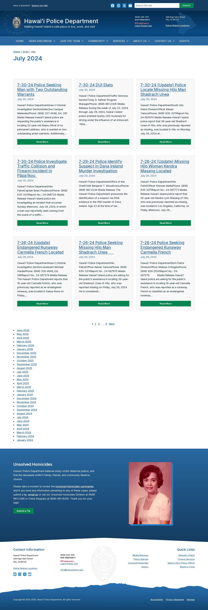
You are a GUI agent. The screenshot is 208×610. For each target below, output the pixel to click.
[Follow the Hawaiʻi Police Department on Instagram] (118, 5)
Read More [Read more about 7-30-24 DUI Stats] (104, 141)
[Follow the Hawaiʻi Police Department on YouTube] (130, 5)
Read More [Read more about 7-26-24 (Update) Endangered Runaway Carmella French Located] (42, 303)
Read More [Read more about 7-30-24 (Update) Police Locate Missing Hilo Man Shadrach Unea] (166, 141)
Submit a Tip (23, 511)
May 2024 (23, 424)
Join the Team (72, 41)
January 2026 (25, 349)
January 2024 (25, 440)
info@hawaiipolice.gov (71, 570)
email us (33, 494)
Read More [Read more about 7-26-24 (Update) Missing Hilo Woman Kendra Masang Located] (166, 223)
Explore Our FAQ (39, 5)
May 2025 (23, 379)
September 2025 (27, 364)
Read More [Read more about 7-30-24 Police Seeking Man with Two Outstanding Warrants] (42, 141)
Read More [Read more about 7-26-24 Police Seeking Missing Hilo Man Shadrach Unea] (104, 303)
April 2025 (23, 383)
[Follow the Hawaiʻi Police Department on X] (124, 5)
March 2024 (24, 432)
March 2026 (24, 341)
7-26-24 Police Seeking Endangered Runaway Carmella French (162, 247)
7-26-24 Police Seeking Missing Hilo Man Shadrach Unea (101, 247)
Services (121, 41)
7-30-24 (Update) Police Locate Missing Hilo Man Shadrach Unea (163, 90)
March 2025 (24, 387)
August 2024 (24, 413)
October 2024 (25, 406)
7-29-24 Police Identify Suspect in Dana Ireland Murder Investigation (101, 166)
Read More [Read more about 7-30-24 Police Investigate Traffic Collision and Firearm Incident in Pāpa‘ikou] (42, 223)
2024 (26, 51)
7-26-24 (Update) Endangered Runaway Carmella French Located (40, 247)
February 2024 (25, 436)
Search (186, 5)
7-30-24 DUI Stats (96, 85)
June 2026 (23, 330)
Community (98, 41)
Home (20, 41)
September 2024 (27, 409)
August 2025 (24, 368)
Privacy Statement (175, 599)
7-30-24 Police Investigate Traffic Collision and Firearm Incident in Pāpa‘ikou (42, 168)
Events (184, 41)
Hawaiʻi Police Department (61, 21)
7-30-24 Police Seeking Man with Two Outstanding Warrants (42, 90)
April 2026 (23, 337)
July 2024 (22, 417)
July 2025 (22, 371)
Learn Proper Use (143, 26)
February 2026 (25, 345)
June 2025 (23, 375)
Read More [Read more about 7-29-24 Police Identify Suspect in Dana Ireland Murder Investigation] (104, 223)
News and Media (42, 41)
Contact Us (165, 41)
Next (112, 324)
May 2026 (23, 334)
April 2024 (23, 428)
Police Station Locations (178, 25)
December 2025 (26, 353)
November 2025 (26, 356)
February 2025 (25, 390)
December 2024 (26, 398)
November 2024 (26, 402)
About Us (141, 41)
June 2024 (23, 421)
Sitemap (191, 599)
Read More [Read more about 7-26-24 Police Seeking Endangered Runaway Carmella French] (166, 303)
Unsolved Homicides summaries (74, 486)
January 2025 (25, 394)
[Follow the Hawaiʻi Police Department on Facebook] (113, 5)
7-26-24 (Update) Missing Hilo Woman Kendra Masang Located (164, 166)
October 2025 (25, 360)
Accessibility (157, 599)
